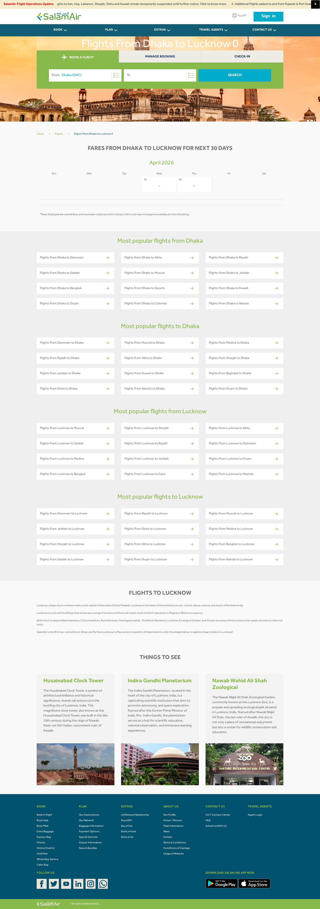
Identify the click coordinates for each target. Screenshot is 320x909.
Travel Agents (211, 30)
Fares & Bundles (88, 848)
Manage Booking (160, 57)
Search (235, 75)
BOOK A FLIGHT (78, 57)
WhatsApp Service (47, 859)
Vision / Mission (172, 820)
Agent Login (255, 815)
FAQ (208, 820)
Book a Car (127, 837)
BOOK (58, 30)
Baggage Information (91, 826)
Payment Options (89, 831)
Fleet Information (173, 826)
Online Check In (46, 848)
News (166, 831)
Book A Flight (44, 815)
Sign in (268, 16)
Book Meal (42, 826)
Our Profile (169, 815)
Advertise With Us (216, 826)
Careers (167, 837)
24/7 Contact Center (218, 815)
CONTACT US (262, 30)
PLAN (109, 30)
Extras (160, 30)
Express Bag (44, 837)
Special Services (88, 837)
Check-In (242, 57)
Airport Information (90, 843)
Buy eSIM (126, 820)
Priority (41, 843)
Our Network (86, 820)
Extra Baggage (45, 831)
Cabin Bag (42, 865)
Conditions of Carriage (176, 848)
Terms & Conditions (174, 843)
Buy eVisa (126, 826)
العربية (239, 15)
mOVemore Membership (135, 815)
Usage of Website (173, 854)
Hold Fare (42, 854)
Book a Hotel (128, 831)
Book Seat (42, 820)
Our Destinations (89, 815)
